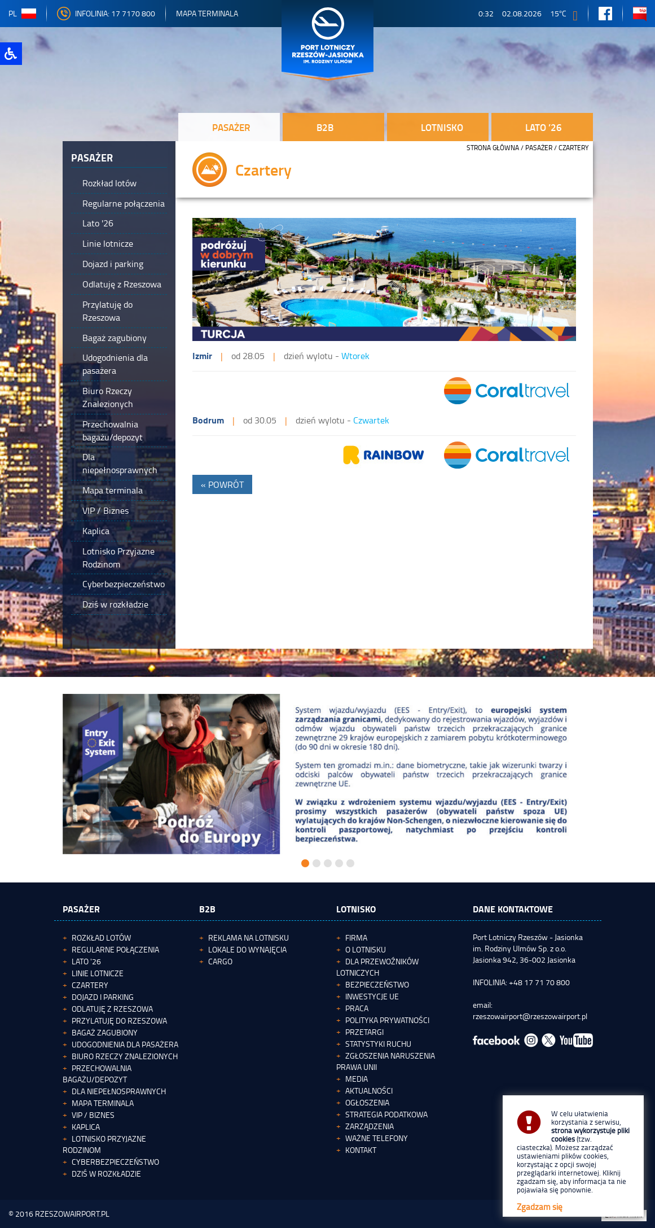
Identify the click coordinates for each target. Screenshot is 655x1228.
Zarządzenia (369, 1126)
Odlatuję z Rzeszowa (112, 1008)
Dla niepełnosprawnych (119, 1091)
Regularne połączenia (115, 949)
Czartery (90, 985)
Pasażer (538, 147)
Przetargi (364, 1031)
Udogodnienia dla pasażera (125, 1044)
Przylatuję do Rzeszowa (119, 1020)
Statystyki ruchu (378, 1043)
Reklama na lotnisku (248, 937)
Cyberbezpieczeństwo (115, 1161)
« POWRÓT (222, 484)
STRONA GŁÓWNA (493, 147)
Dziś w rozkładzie (106, 1173)
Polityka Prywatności (387, 1020)
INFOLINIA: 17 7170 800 (106, 13)
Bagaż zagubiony (105, 1032)
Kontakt (360, 1149)
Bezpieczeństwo (377, 984)
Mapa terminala (103, 1103)
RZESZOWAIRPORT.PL (72, 1213)
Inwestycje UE (372, 996)
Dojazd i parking (103, 996)
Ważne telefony (376, 1138)
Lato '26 (86, 961)
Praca (356, 1008)
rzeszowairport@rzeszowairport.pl (530, 1016)
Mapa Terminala (207, 13)
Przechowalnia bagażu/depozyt (97, 1074)
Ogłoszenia (367, 1102)
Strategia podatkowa (386, 1114)
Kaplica (86, 1126)
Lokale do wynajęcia (247, 949)
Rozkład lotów (101, 937)
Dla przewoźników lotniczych (377, 967)
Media (356, 1078)
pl (22, 13)
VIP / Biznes (93, 1114)
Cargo (220, 961)
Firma (356, 937)
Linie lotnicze (98, 973)
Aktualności (369, 1090)
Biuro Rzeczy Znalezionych (125, 1056)
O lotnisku (365, 949)
